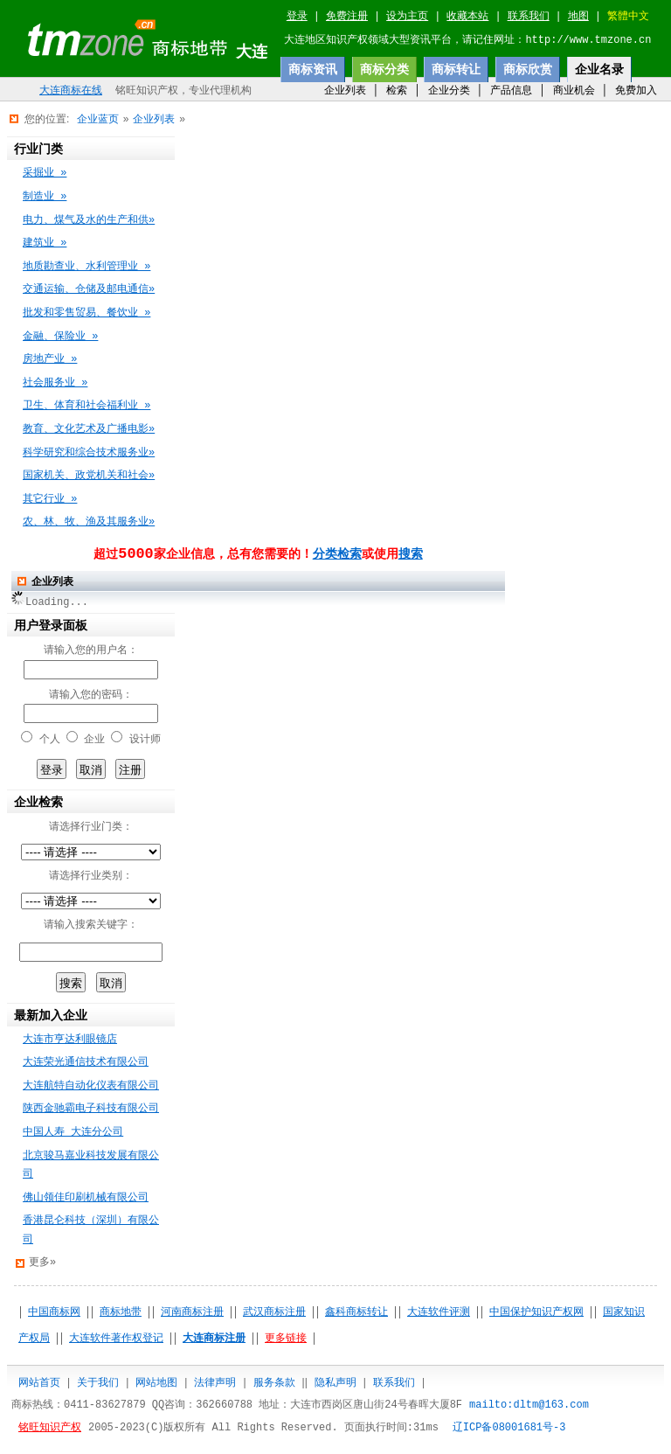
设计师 (145, 740)
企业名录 (599, 69)
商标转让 (456, 69)
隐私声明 (335, 1382)
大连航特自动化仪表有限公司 (91, 1086)
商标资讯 (312, 69)
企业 (94, 740)
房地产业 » (50, 359)
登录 (297, 16)
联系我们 (529, 16)
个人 (49, 740)
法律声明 (215, 1382)
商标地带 (121, 1312)
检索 (396, 90)
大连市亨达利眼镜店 (70, 1039)
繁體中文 (628, 16)
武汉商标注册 (274, 1312)
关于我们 (98, 1382)
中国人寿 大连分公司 (73, 1132)
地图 (578, 16)
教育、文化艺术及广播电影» (89, 429)
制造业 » (44, 197)
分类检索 (337, 554)
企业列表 (345, 90)
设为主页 (407, 16)
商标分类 (384, 69)
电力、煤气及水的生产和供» (89, 220)
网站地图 (156, 1382)
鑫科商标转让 (356, 1312)
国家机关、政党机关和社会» (89, 476)
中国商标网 (54, 1312)
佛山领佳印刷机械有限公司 (86, 1198)
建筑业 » (44, 243)
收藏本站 (467, 16)
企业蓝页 (98, 119)
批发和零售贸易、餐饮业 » (86, 313)
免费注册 (347, 16)
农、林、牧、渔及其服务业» (89, 522)
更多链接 (286, 1338)
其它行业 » (50, 499)
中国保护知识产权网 (536, 1312)
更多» (42, 1262)
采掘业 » (44, 173)
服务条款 (274, 1382)
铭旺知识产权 (49, 1428)
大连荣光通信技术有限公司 (86, 1062)
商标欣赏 (527, 69)
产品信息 (511, 90)
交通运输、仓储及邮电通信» (89, 289)
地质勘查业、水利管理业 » (86, 267)
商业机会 (574, 90)
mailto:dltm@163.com (529, 1405)
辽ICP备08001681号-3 (509, 1428)
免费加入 (636, 90)
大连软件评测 (438, 1312)
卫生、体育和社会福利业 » (86, 406)
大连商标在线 (70, 91)
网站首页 (39, 1382)
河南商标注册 (192, 1312)
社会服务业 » (55, 383)
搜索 (410, 554)
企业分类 (449, 90)
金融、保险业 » (60, 336)
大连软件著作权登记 (116, 1338)
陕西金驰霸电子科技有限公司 (91, 1109)
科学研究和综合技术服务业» (89, 453)
